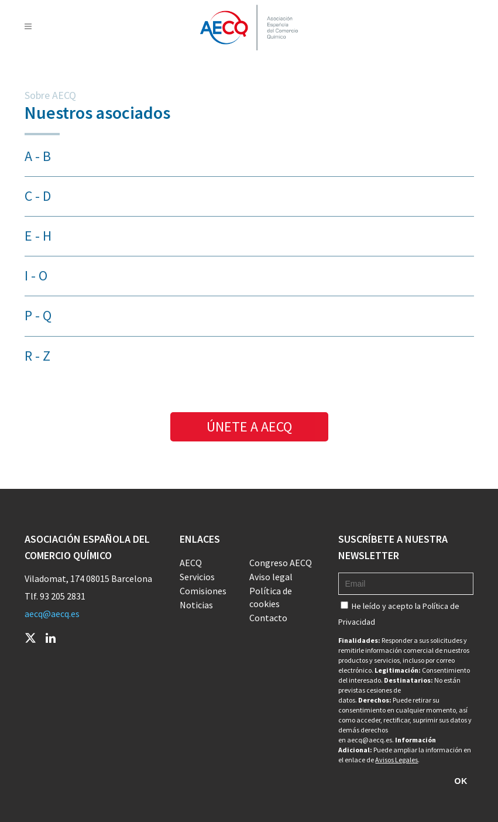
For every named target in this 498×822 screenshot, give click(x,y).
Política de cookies (270, 597)
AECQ (191, 562)
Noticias (196, 605)
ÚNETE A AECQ (249, 426)
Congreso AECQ (280, 562)
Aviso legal (271, 577)
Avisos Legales (396, 759)
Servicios (197, 577)
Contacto (268, 618)
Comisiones (203, 591)
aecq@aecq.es (52, 613)
